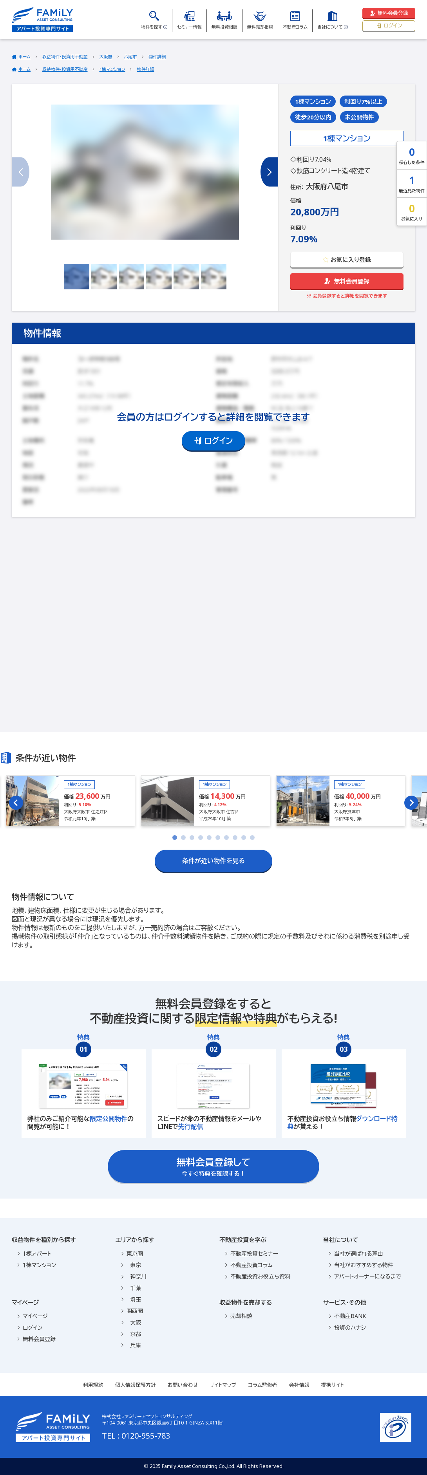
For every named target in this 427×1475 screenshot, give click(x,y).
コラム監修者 (262, 1384)
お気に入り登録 (347, 260)
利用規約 (93, 1384)
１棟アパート (34, 1253)
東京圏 (132, 1253)
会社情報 (299, 1384)
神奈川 (134, 1276)
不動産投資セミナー (251, 1253)
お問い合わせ (183, 1384)
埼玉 (131, 1299)
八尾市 (130, 57)
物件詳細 (157, 57)
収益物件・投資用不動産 (65, 57)
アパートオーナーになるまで (365, 1276)
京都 (131, 1334)
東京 (131, 1265)
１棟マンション (37, 1265)
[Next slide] (411, 803)
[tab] (174, 837)
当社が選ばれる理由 (356, 1253)
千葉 (131, 1288)
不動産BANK (347, 1316)
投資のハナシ (347, 1327)
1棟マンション (112, 69)
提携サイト (332, 1384)
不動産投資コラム (249, 1265)
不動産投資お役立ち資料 (257, 1276)
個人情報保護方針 (135, 1384)
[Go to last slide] (16, 803)
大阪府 (106, 57)
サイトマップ (223, 1384)
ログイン (389, 25)
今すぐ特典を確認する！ (214, 1166)
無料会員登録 (388, 12)
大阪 (131, 1322)
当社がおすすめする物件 (361, 1265)
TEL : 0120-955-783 (136, 1435)
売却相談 (238, 1316)
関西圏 (132, 1310)
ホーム (24, 57)
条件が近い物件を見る (213, 860)
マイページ (33, 1316)
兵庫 (131, 1345)
